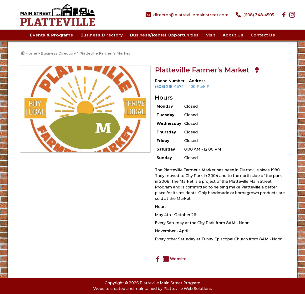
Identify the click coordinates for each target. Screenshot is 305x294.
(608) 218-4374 (169, 86)
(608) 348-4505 (258, 14)
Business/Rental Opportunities (164, 35)
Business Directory (101, 35)
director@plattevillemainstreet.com (191, 14)
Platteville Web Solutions (187, 288)
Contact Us (263, 35)
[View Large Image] (85, 109)
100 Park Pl (199, 86)
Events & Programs (51, 35)
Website (175, 259)
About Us (233, 35)
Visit (210, 35)
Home (29, 53)
